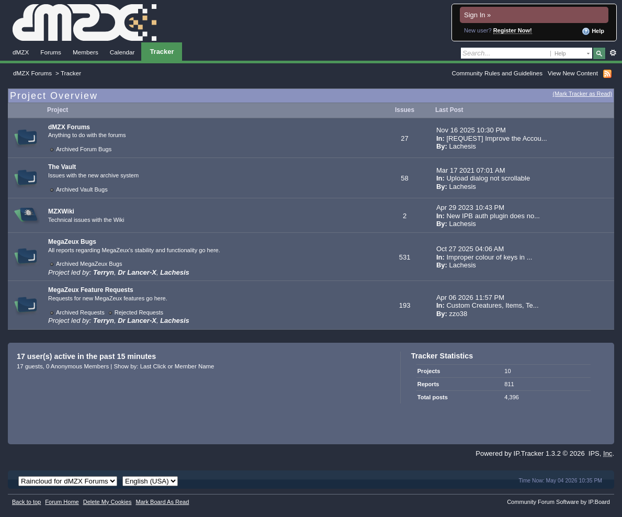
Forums (50, 52)
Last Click (153, 366)
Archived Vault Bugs (82, 189)
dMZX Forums (32, 73)
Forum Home (61, 502)
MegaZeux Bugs (72, 241)
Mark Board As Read (162, 502)
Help (593, 31)
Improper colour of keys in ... (489, 257)
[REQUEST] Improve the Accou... (496, 138)
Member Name (194, 366)
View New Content (573, 73)
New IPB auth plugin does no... (493, 216)
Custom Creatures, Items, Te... (492, 305)
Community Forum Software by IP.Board (558, 502)
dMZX (21, 52)
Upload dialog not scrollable (488, 178)
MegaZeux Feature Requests (90, 290)
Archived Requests (80, 312)
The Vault (62, 167)
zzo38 (458, 314)
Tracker (162, 51)
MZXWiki (61, 211)
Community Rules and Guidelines (497, 73)
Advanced (612, 53)
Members (85, 52)
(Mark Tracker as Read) (582, 94)
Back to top (26, 502)
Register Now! (512, 30)
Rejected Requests (139, 312)
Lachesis (462, 146)
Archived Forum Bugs (83, 149)
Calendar (122, 52)
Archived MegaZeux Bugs (89, 264)
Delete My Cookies (107, 502)
